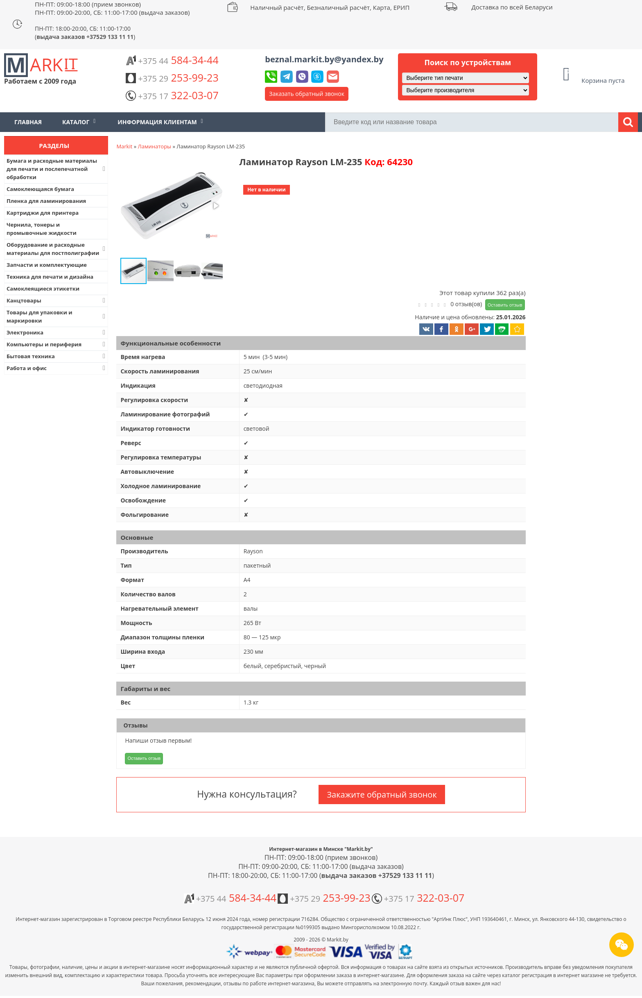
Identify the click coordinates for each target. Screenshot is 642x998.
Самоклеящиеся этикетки (43, 288)
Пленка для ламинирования (46, 201)
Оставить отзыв (505, 305)
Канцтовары (57, 300)
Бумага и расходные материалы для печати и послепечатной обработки (57, 169)
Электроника (57, 332)
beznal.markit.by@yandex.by (324, 59)
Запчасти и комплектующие (47, 264)
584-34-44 (172, 60)
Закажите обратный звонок (381, 794)
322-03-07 (172, 95)
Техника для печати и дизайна (50, 276)
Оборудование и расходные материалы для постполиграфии (57, 249)
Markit (124, 146)
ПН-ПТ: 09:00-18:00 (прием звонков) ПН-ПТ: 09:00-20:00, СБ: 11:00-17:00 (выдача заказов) (112, 8)
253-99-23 (172, 77)
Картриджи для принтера (43, 212)
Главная (28, 122)
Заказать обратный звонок (306, 94)
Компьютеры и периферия (57, 344)
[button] (171, 206)
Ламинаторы (155, 146)
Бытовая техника (57, 356)
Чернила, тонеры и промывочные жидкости (42, 228)
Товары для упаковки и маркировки (57, 316)
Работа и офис (57, 368)
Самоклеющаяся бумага (40, 189)
